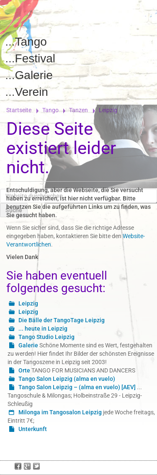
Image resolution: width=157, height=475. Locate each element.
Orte (24, 370)
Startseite (18, 110)
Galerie (34, 75)
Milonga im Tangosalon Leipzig (60, 412)
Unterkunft (32, 429)
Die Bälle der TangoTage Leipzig (61, 320)
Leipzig (28, 303)
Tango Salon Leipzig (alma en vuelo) (66, 378)
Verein (31, 91)
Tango (31, 41)
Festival (35, 58)
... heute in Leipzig (42, 328)
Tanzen (78, 110)
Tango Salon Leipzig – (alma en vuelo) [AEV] (77, 387)
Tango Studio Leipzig (46, 337)
